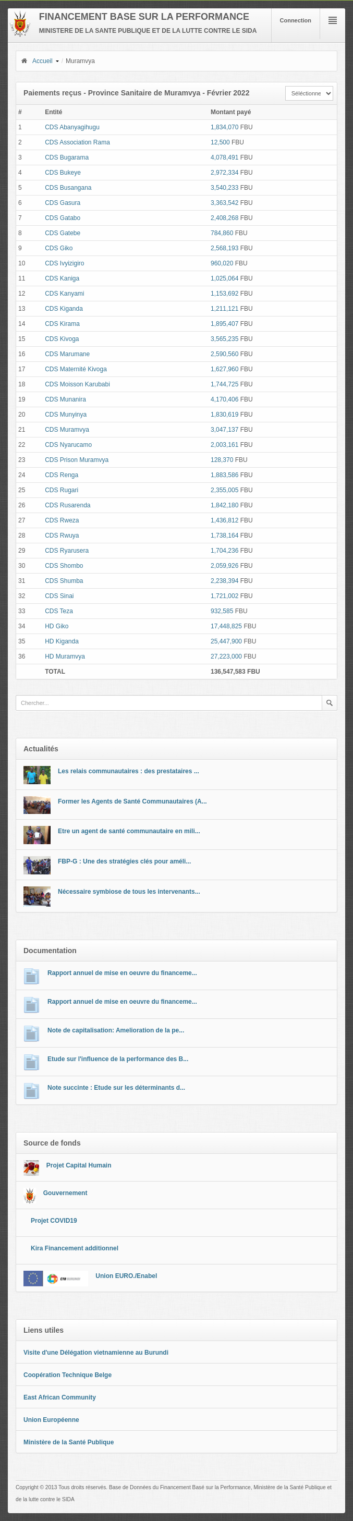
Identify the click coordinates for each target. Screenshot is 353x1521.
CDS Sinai (59, 596)
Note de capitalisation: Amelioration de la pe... (115, 1030)
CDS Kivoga (62, 339)
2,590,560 (224, 354)
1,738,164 (224, 535)
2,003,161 (224, 444)
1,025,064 (224, 278)
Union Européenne (51, 1419)
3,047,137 (224, 429)
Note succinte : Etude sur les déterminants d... (116, 1087)
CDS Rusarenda (67, 505)
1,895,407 (224, 323)
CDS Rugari (61, 490)
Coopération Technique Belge (67, 1375)
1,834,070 (224, 127)
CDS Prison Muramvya (76, 460)
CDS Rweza (62, 520)
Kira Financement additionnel (74, 1248)
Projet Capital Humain (79, 1165)
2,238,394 (224, 581)
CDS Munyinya (66, 414)
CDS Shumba (64, 581)
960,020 (222, 263)
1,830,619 (224, 414)
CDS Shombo (64, 565)
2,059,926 (224, 565)
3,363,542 (224, 202)
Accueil (36, 61)
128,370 (222, 460)
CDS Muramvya (67, 429)
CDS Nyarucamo (68, 444)
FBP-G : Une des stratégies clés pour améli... (124, 861)
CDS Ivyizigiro (64, 263)
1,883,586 (224, 475)
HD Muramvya (65, 656)
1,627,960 (224, 369)
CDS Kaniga (62, 278)
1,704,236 (224, 550)
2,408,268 (224, 218)
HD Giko (56, 626)
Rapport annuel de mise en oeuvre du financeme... (122, 973)
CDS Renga (61, 475)
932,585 (222, 611)
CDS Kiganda (64, 308)
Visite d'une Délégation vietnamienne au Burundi (95, 1352)
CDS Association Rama (77, 142)
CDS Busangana (68, 187)
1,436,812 (224, 520)
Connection (296, 20)
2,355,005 (224, 490)
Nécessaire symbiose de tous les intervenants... (129, 891)
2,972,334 (224, 172)
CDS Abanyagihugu (72, 127)
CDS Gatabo (62, 218)
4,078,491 (224, 157)
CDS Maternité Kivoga (76, 369)
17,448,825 (226, 626)
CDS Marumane (67, 354)
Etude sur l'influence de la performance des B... (117, 1059)
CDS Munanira (65, 399)
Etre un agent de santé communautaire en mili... (129, 831)
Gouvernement (65, 1193)
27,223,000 (226, 656)
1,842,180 (224, 505)
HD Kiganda (62, 641)
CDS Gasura (62, 202)
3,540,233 (224, 187)
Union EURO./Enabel (126, 1276)
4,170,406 (224, 399)
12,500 (220, 142)
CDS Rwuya (62, 535)
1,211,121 (224, 308)
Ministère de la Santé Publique (68, 1442)
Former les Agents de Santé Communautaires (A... (132, 801)
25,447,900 (226, 641)
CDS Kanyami (64, 293)
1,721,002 (224, 596)
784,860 (222, 233)
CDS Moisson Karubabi (77, 384)
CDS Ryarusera (67, 550)
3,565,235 (224, 339)
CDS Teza (59, 611)
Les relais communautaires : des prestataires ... (128, 771)
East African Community (59, 1397)
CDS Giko (58, 248)
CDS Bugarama (67, 157)
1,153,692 (224, 293)
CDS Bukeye (63, 172)
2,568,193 (224, 248)
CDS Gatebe (62, 233)
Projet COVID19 (54, 1220)
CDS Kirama (62, 323)
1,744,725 (224, 384)
